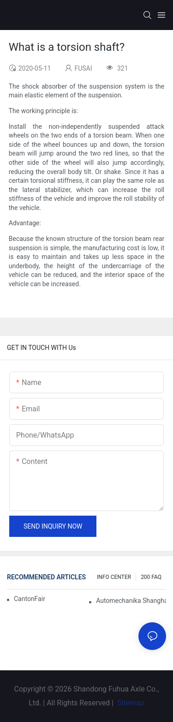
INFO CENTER (114, 577)
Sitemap (129, 702)
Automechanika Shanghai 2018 (131, 600)
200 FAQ (151, 577)
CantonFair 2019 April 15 (30, 598)
